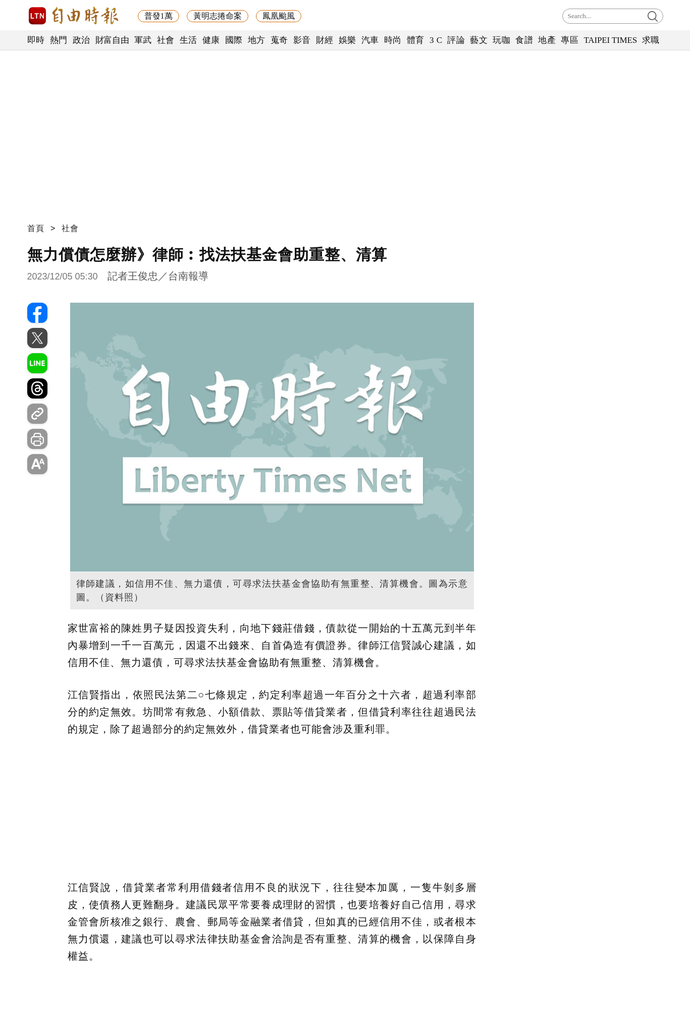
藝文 (479, 40)
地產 (547, 40)
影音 (302, 40)
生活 (188, 40)
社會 (166, 40)
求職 (651, 40)
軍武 (143, 40)
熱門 (59, 40)
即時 (36, 40)
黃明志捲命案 (217, 16)
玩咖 (501, 40)
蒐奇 (279, 40)
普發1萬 (158, 16)
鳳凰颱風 (278, 16)
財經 (325, 40)
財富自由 (112, 40)
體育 (415, 40)
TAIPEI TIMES (609, 40)
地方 (257, 40)
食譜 (524, 40)
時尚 (393, 40)
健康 (211, 40)
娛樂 (347, 40)
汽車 (370, 40)
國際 (234, 40)
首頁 (35, 228)
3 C (436, 40)
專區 (569, 40)
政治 (81, 40)
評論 (456, 40)
